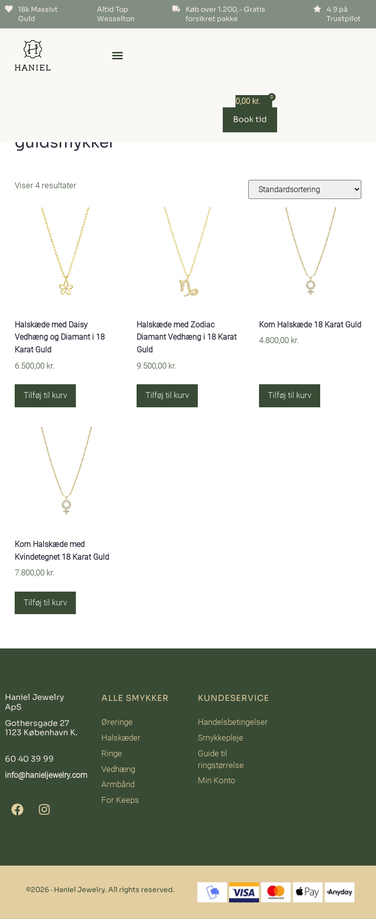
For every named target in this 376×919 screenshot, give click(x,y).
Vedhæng (118, 769)
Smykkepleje (220, 738)
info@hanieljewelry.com (46, 775)
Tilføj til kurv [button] (45, 395)
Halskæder (121, 738)
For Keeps (120, 800)
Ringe (111, 753)
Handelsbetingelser (233, 722)
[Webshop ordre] (304, 189)
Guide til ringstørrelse (221, 759)
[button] (117, 55)
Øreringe (117, 722)
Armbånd (118, 784)
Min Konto (216, 780)
